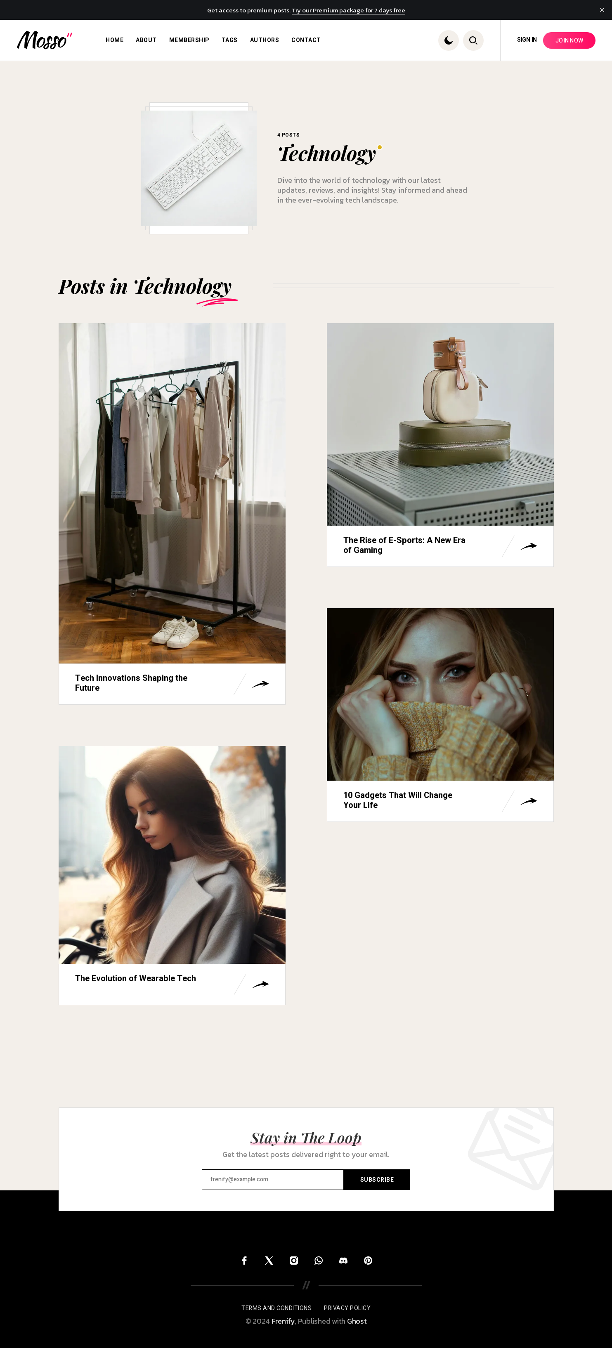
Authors (264, 40)
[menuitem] (114, 40)
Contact (306, 40)
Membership (189, 40)
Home (114, 40)
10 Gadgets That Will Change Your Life (397, 800)
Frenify (283, 1321)
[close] (602, 10)
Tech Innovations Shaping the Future (131, 683)
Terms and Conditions (276, 1308)
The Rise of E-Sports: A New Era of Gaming (404, 545)
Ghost (357, 1321)
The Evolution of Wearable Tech (135, 978)
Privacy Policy (347, 1308)
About (146, 40)
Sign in (527, 40)
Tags (230, 40)
